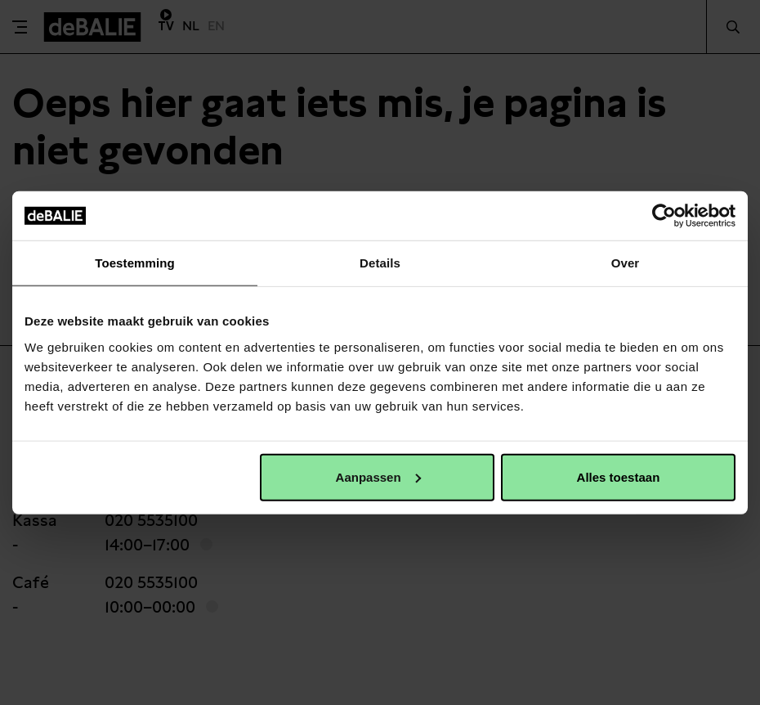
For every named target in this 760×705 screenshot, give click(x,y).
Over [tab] (625, 263)
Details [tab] (380, 263)
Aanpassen (378, 476)
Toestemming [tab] (135, 263)
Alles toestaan (618, 476)
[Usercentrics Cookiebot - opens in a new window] (663, 216)
